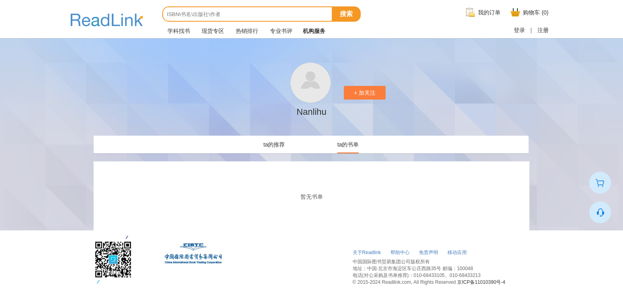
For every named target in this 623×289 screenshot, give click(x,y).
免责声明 (428, 252)
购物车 (528, 12)
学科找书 (178, 31)
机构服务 (314, 31)
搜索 (346, 13)
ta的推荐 (274, 144)
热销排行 (247, 31)
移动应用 (457, 252)
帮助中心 (400, 252)
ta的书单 (348, 144)
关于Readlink (367, 252)
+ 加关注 (365, 93)
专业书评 (281, 31)
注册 (543, 30)
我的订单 (482, 12)
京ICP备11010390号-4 (481, 282)
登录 (519, 30)
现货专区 (212, 31)
